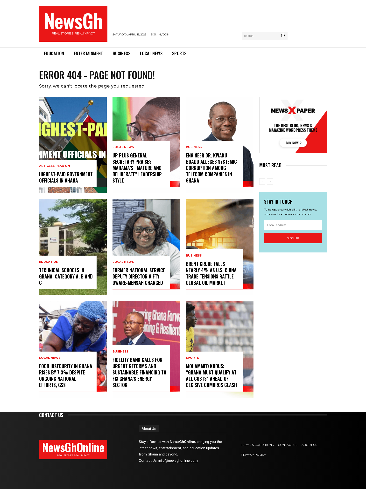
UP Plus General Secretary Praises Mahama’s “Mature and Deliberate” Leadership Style (137, 168)
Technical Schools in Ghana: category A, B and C (66, 276)
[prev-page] (262, 181)
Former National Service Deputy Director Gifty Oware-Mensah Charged (139, 276)
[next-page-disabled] (270, 181)
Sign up (293, 238)
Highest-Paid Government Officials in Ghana (66, 177)
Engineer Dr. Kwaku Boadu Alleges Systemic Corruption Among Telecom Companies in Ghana (211, 168)
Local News (49, 357)
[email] (293, 225)
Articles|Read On (54, 165)
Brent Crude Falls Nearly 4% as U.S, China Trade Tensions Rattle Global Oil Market (211, 273)
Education (48, 261)
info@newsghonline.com (178, 460)
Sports (192, 357)
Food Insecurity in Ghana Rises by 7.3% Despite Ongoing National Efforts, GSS (65, 375)
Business (120, 351)
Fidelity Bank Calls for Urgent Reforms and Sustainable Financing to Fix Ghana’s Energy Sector (139, 372)
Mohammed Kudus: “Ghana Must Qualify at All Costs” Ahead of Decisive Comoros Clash (211, 375)
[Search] (283, 36)
